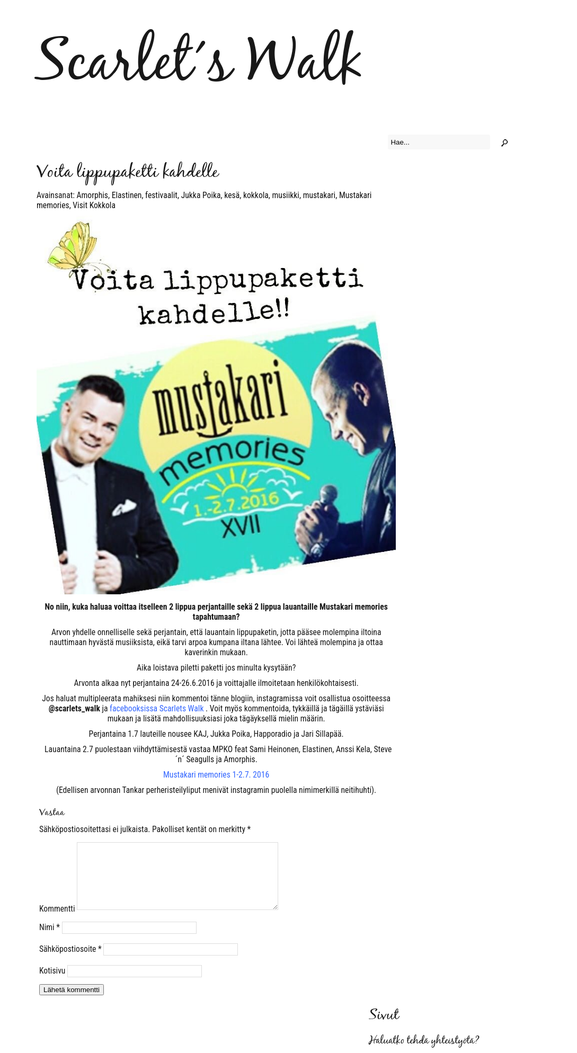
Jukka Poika (201, 195)
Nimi (49, 940)
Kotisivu (52, 983)
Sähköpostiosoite (70, 962)
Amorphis (92, 195)
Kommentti (57, 921)
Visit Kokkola (94, 205)
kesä (231, 195)
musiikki (285, 195)
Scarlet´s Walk (198, 64)
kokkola (256, 195)
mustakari (319, 195)
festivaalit (161, 195)
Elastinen (127, 195)
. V (162, 708)
